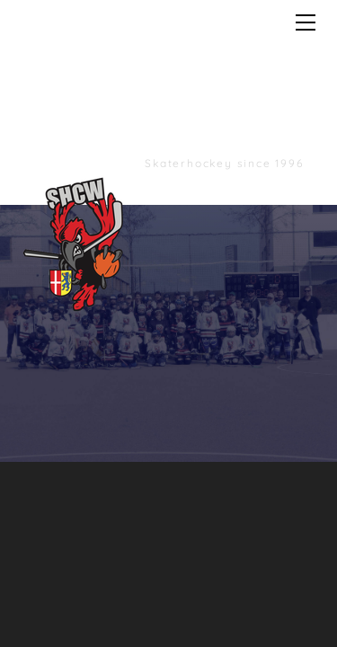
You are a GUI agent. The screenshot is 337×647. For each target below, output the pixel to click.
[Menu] (305, 22)
